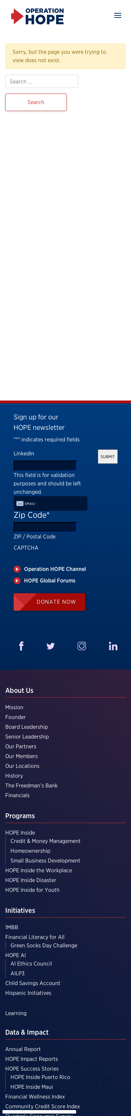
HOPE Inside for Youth (32, 890)
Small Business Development (45, 860)
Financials (17, 795)
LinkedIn (24, 453)
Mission (14, 707)
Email (30, 503)
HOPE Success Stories (32, 1068)
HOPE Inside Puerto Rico (40, 1077)
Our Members (21, 756)
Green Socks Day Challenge (43, 945)
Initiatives (20, 910)
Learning (16, 1013)
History (14, 775)
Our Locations (22, 766)
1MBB (11, 927)
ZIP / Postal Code (35, 536)
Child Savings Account (32, 983)
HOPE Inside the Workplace (38, 870)
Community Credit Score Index (42, 1106)
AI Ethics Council (31, 963)
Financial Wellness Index (35, 1096)
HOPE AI (15, 955)
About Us (19, 690)
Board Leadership (26, 727)
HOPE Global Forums (49, 580)
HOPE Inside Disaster (30, 880)
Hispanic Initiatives (28, 993)
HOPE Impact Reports (31, 1059)
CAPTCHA (26, 547)
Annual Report (23, 1049)
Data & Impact (27, 1032)
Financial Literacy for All (35, 937)
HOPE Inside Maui (31, 1087)
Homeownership (30, 850)
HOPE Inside (20, 832)
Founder (15, 717)
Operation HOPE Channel (55, 569)
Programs (20, 816)
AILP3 (17, 973)
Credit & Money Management (45, 841)
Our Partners (20, 746)
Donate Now (56, 602)
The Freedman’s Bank (31, 785)
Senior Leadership (27, 736)
